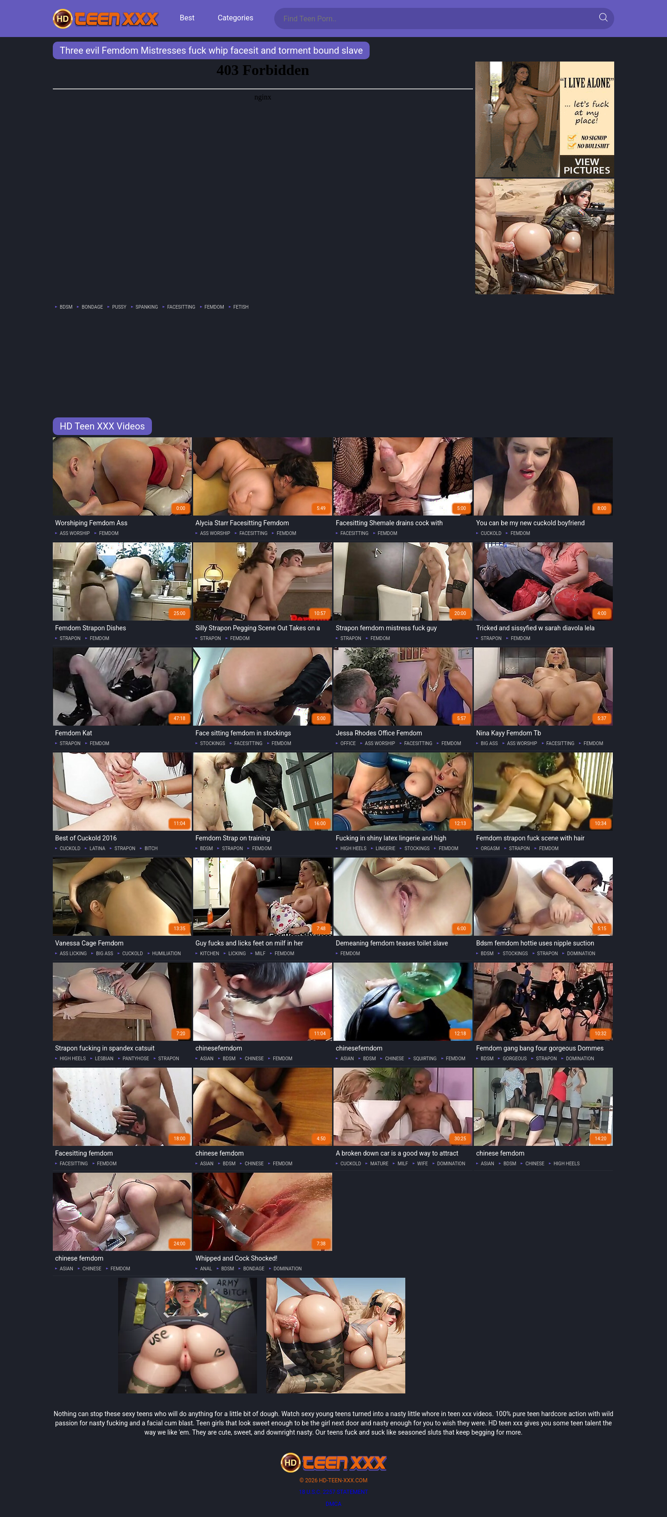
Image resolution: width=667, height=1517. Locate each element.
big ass (489, 743)
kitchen (209, 953)
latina (97, 848)
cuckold (491, 533)
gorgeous (515, 1058)
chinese (254, 1058)
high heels (353, 848)
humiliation (166, 953)
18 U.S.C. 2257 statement (333, 1492)
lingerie (385, 848)
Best (187, 17)
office (348, 743)
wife (422, 1163)
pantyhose (136, 1058)
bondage (92, 307)
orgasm (490, 848)
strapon (70, 638)
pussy (119, 307)
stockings (212, 743)
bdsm (66, 307)
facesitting (181, 307)
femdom (214, 307)
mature (379, 1163)
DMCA (333, 1504)
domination (581, 953)
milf (260, 953)
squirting (424, 1058)
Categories (235, 17)
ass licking (73, 953)
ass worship (75, 533)
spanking (147, 307)
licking (237, 953)
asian (207, 1058)
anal (206, 1268)
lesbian (104, 1058)
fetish (241, 307)
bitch (151, 848)
